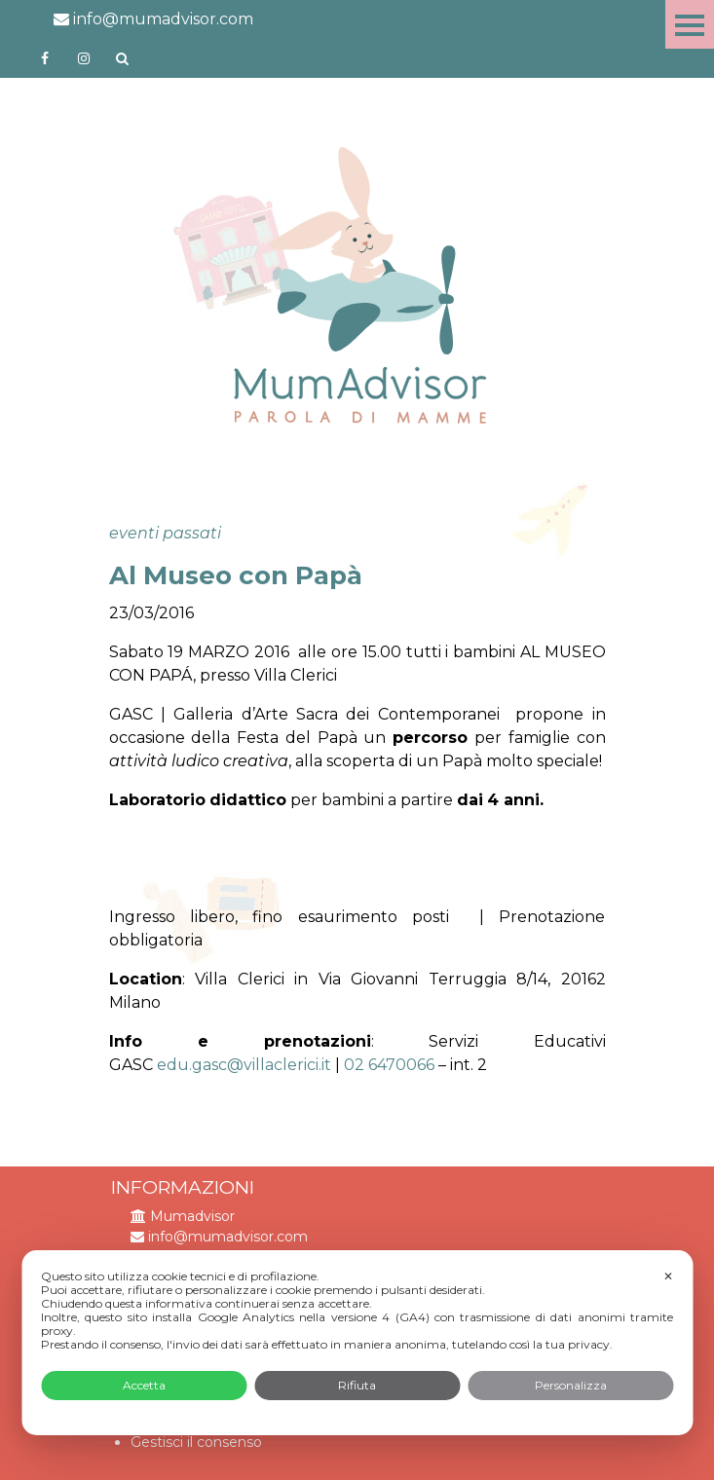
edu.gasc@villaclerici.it (244, 1064)
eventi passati (165, 533)
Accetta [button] (144, 1385)
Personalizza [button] (571, 1385)
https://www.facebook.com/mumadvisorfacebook (44, 58)
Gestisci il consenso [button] (196, 1442)
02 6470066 (391, 1064)
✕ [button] (668, 1276)
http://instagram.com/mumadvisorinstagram (83, 58)
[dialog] (357, 1342)
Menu (689, 24)
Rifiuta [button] (357, 1385)
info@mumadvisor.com (153, 19)
